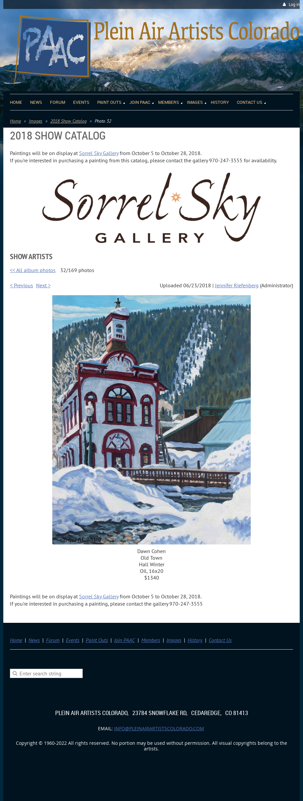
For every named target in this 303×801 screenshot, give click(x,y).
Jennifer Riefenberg (237, 285)
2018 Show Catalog (68, 121)
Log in (294, 4)
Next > (43, 285)
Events (72, 640)
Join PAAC (124, 640)
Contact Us (220, 640)
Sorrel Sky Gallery (98, 153)
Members (150, 640)
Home (15, 121)
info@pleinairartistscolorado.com (159, 728)
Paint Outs (97, 640)
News (34, 640)
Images (35, 121)
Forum (53, 640)
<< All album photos (33, 270)
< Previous (21, 285)
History (195, 640)
